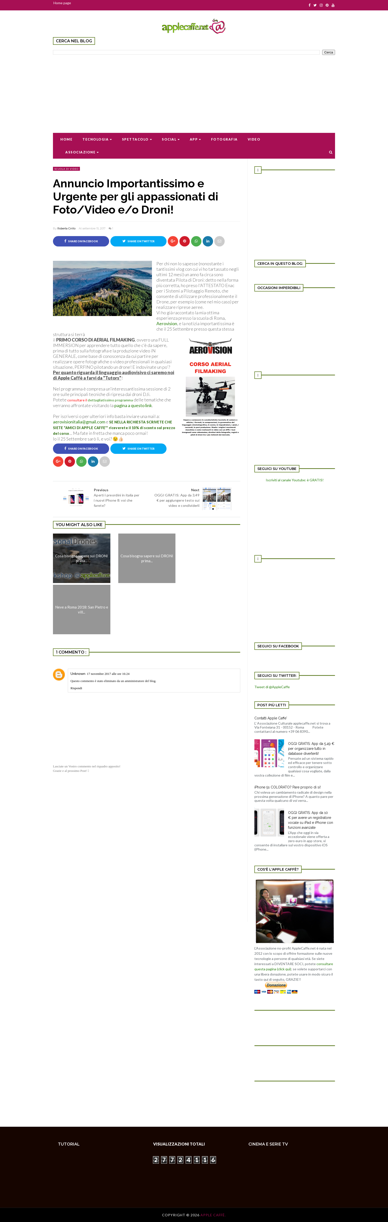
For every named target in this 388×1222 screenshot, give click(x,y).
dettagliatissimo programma (110, 400)
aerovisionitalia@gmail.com (79, 421)
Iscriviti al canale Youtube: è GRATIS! (295, 480)
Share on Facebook (81, 241)
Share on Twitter (138, 241)
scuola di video (66, 168)
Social (171, 139)
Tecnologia (97, 139)
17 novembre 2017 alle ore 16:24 (108, 674)
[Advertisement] (194, 90)
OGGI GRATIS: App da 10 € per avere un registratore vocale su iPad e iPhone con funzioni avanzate (310, 820)
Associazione (82, 152)
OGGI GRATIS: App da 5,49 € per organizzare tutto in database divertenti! (311, 749)
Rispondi (76, 688)
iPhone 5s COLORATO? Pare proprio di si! (287, 787)
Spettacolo (137, 139)
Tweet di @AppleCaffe (272, 687)
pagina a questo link (133, 405)
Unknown (78, 673)
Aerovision (166, 323)
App (195, 139)
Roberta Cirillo (66, 228)
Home (66, 139)
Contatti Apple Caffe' (270, 718)
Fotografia (224, 139)
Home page (62, 3)
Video (254, 139)
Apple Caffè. (213, 1215)
